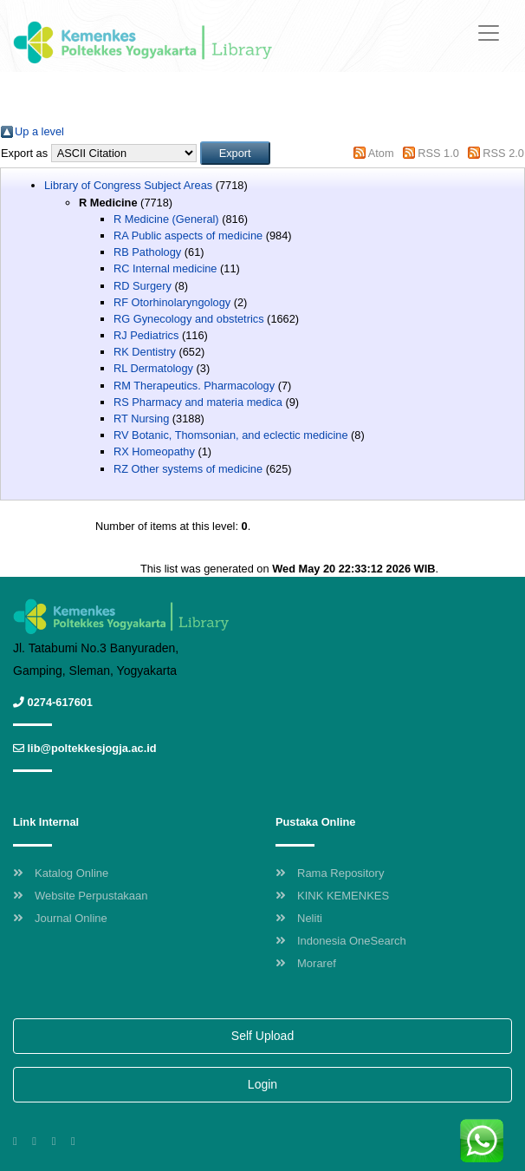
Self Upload (262, 1036)
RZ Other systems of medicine (187, 468)
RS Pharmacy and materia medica (197, 402)
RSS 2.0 (503, 153)
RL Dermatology (153, 368)
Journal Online (60, 918)
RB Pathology (147, 251)
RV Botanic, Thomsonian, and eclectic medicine (230, 435)
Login (262, 1084)
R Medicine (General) (166, 219)
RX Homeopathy (154, 451)
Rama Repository (329, 873)
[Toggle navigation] (488, 32)
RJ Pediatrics (145, 335)
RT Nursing (141, 418)
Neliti (298, 918)
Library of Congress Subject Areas (128, 185)
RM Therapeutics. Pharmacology (194, 385)
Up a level (39, 131)
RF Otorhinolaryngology (171, 302)
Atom (381, 153)
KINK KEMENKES (332, 895)
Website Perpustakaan (80, 895)
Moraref (305, 963)
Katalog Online (60, 873)
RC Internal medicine (165, 268)
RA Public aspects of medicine (187, 235)
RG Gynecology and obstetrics (188, 318)
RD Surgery (142, 285)
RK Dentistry (144, 351)
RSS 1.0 (438, 153)
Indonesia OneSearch (340, 940)
